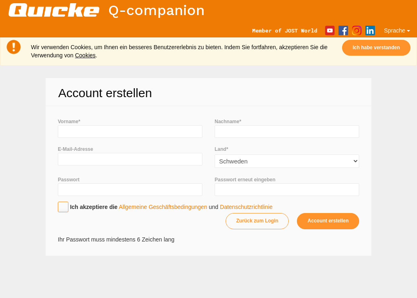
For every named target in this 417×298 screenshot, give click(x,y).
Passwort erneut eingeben (245, 180)
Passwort (68, 180)
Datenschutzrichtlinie (246, 207)
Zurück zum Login (257, 221)
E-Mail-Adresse (75, 149)
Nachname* (228, 121)
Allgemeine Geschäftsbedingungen (163, 207)
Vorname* (69, 121)
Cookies (85, 55)
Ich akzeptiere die (94, 207)
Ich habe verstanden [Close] (376, 47)
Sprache (397, 30)
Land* (221, 149)
